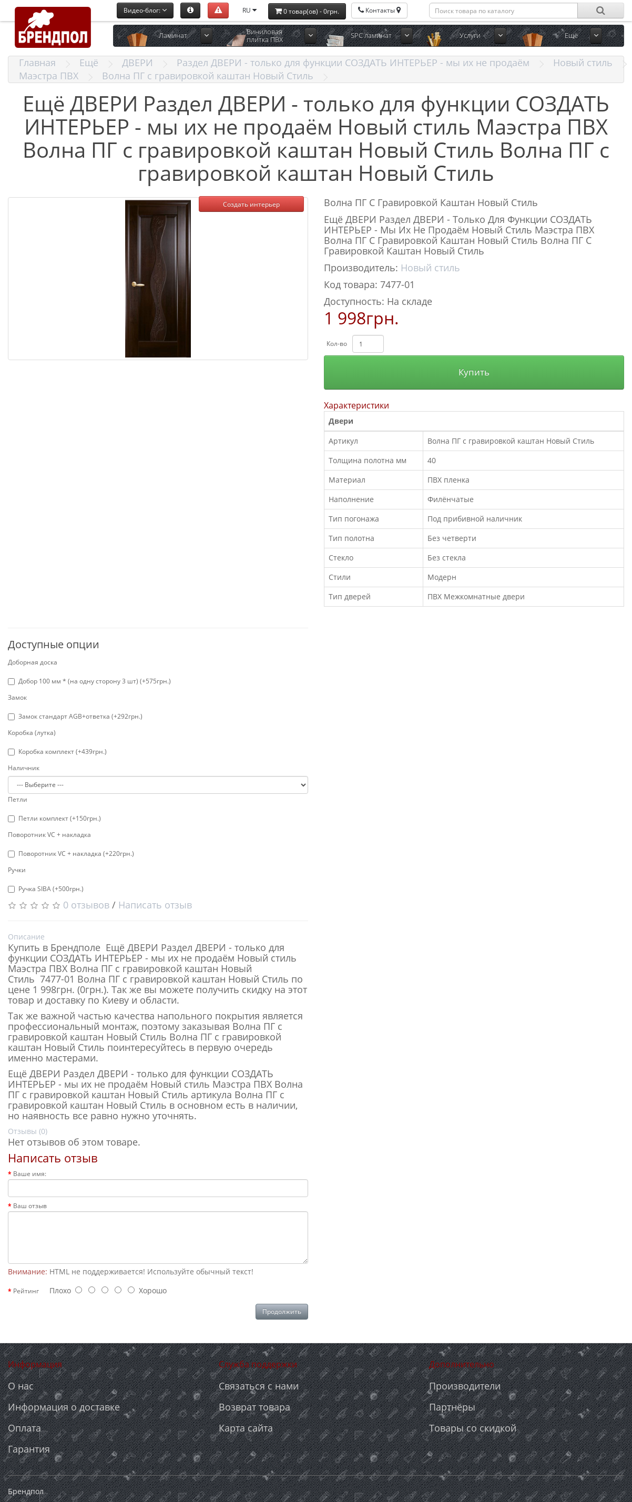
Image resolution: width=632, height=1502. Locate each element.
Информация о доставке (64, 1407)
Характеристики (356, 405)
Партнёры (452, 1407)
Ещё (571, 35)
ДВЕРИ (137, 62)
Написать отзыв (155, 904)
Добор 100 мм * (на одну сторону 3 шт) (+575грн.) (89, 681)
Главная (37, 62)
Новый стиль (583, 62)
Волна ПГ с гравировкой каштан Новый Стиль (207, 75)
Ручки (17, 869)
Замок (17, 697)
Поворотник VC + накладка (49, 834)
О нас (21, 1386)
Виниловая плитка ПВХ (265, 35)
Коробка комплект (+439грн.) (57, 751)
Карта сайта (246, 1428)
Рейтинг (26, 1290)
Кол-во (337, 343)
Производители (465, 1386)
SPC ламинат (371, 35)
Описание (26, 937)
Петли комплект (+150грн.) (54, 818)
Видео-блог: (145, 10)
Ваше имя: (29, 1173)
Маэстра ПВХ (48, 75)
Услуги (470, 35)
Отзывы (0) (27, 1131)
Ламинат (173, 35)
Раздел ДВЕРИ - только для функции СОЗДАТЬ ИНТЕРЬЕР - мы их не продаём (353, 62)
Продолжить (281, 1311)
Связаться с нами (259, 1386)
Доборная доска (32, 662)
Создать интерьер (251, 204)
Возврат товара (254, 1407)
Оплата (24, 1428)
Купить (474, 372)
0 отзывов (86, 904)
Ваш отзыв (30, 1205)
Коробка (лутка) (32, 732)
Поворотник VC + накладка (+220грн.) (71, 853)
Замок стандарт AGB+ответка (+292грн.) (75, 716)
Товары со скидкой (472, 1428)
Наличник (23, 767)
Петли (17, 799)
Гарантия (29, 1449)
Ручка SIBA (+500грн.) (46, 888)
